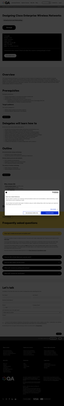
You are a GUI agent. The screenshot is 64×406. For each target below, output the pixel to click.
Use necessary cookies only (32, 212)
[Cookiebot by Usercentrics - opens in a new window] (53, 192)
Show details (53, 209)
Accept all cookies (50, 212)
